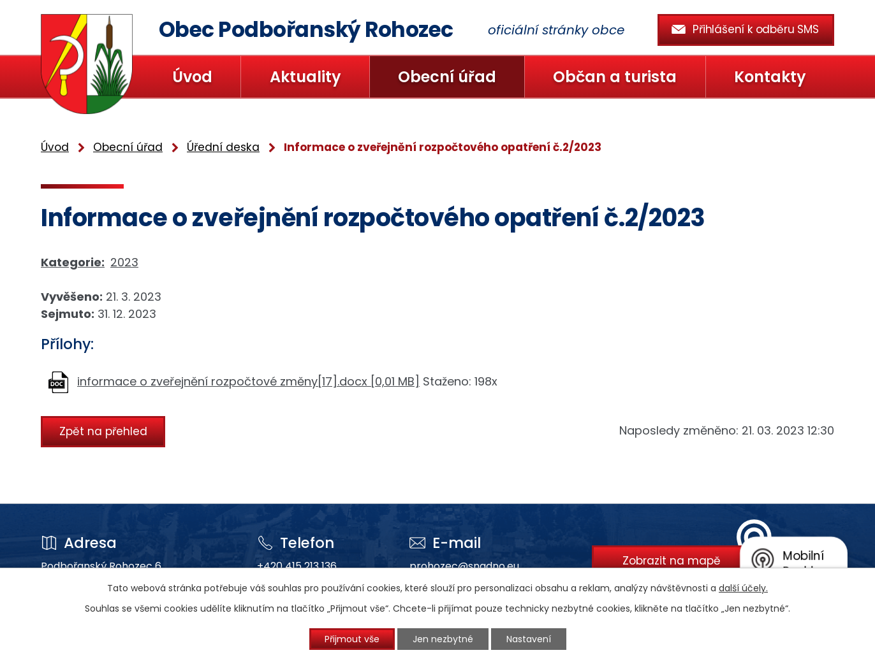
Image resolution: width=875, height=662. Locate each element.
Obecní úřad (447, 76)
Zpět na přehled (103, 431)
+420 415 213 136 (297, 566)
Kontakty (770, 76)
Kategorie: (73, 262)
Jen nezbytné (443, 639)
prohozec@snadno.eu (464, 566)
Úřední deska (223, 147)
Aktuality (305, 76)
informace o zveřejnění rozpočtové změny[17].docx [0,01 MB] (248, 381)
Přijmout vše (352, 639)
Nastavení (528, 639)
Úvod (192, 76)
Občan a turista (615, 76)
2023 (124, 262)
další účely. (743, 588)
